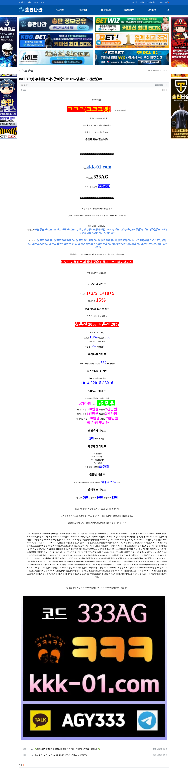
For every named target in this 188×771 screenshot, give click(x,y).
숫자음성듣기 (99, 738)
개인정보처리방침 (36, 770)
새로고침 (105, 738)
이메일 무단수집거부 (52, 770)
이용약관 (137, 770)
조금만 (24, 85)
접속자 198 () (164, 2)
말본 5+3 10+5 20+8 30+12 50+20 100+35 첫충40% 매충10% (61, 684)
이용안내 (146, 770)
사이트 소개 (23, 770)
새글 (29, 2)
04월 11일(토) (39, 2)
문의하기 (155, 770)
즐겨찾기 (22, 2)
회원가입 (143, 2)
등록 (162, 723)
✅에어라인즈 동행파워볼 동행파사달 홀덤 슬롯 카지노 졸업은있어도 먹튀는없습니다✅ (67, 678)
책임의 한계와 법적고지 (71, 770)
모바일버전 (165, 770)
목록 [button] (164, 90)
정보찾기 (152, 2)
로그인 (134, 2)
